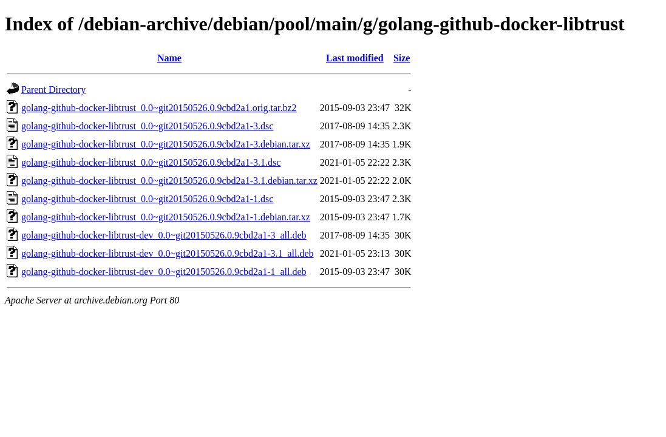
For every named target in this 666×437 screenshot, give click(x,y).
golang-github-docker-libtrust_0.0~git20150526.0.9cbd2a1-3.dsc (147, 126)
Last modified (355, 58)
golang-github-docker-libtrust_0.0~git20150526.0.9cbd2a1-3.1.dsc (150, 162)
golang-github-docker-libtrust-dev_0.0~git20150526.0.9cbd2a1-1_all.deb (164, 271)
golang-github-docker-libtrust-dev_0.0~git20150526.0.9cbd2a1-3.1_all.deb (167, 253)
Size (401, 58)
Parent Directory (53, 89)
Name (169, 58)
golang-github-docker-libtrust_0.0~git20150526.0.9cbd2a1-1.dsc (147, 199)
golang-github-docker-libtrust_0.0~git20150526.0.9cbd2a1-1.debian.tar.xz (165, 217)
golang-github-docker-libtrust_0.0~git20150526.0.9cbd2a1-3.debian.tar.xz (165, 144)
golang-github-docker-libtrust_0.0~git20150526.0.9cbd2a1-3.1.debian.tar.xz (169, 180)
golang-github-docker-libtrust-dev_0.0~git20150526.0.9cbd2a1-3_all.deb (164, 235)
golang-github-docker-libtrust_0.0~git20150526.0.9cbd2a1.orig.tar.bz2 (159, 108)
